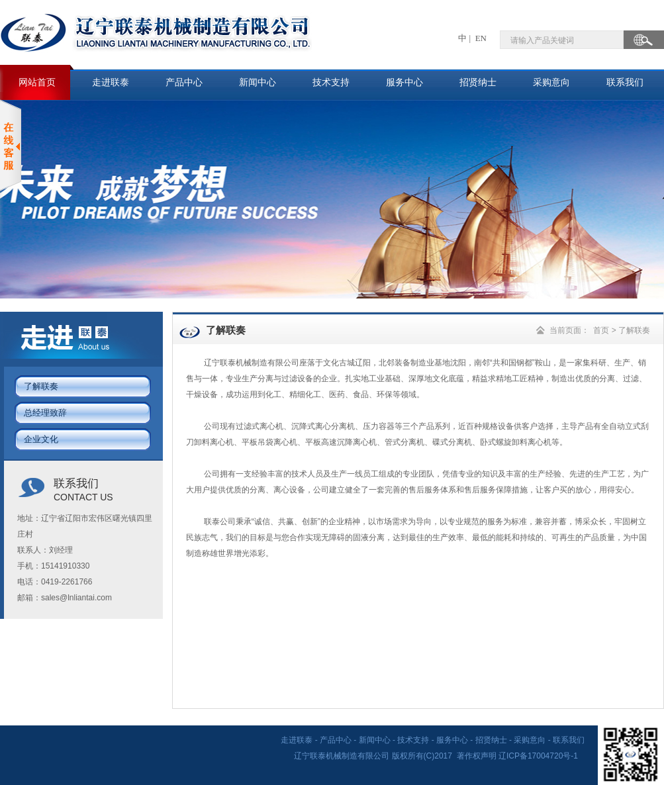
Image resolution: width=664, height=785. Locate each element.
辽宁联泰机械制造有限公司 (251, 362)
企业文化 (41, 439)
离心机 (271, 426)
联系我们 (624, 82)
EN (480, 38)
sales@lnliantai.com (76, 597)
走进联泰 (110, 82)
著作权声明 (477, 756)
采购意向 (551, 82)
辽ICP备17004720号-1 (539, 756)
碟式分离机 (452, 442)
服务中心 (404, 82)
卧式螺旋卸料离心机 (515, 442)
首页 (601, 330)
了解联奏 (41, 386)
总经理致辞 (45, 413)
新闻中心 (257, 82)
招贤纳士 (478, 82)
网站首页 (37, 82)
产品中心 (184, 82)
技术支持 (331, 82)
